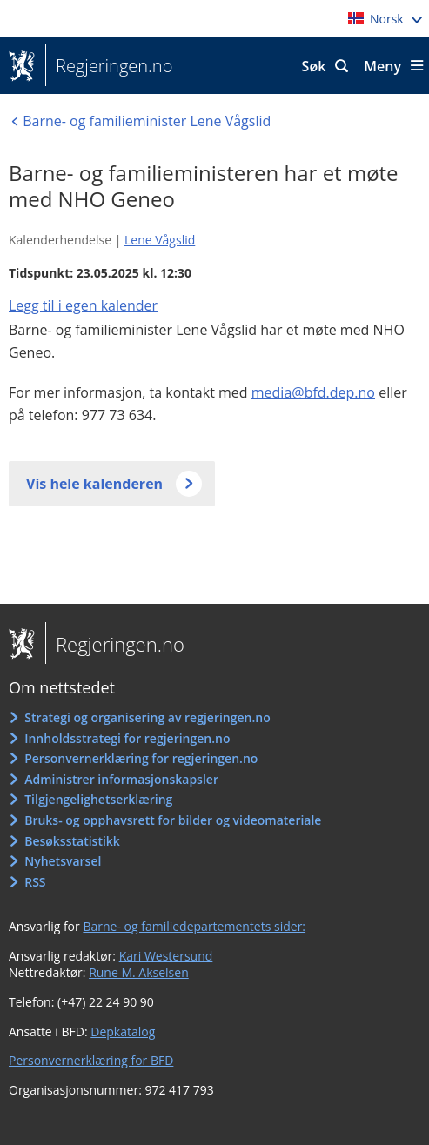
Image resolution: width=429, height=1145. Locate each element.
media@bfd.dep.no (313, 392)
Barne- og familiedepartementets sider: (194, 926)
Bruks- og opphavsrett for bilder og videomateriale (172, 820)
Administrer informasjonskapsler (121, 779)
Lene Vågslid (159, 239)
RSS (34, 882)
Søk (314, 66)
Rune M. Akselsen (139, 972)
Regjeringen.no (108, 66)
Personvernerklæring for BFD (91, 1060)
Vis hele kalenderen (94, 483)
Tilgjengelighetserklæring (98, 799)
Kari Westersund (166, 955)
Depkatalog (122, 1031)
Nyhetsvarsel (62, 861)
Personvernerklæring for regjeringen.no (141, 758)
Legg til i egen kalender (83, 305)
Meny (382, 66)
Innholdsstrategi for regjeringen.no (127, 738)
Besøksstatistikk (72, 841)
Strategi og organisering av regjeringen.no (147, 717)
